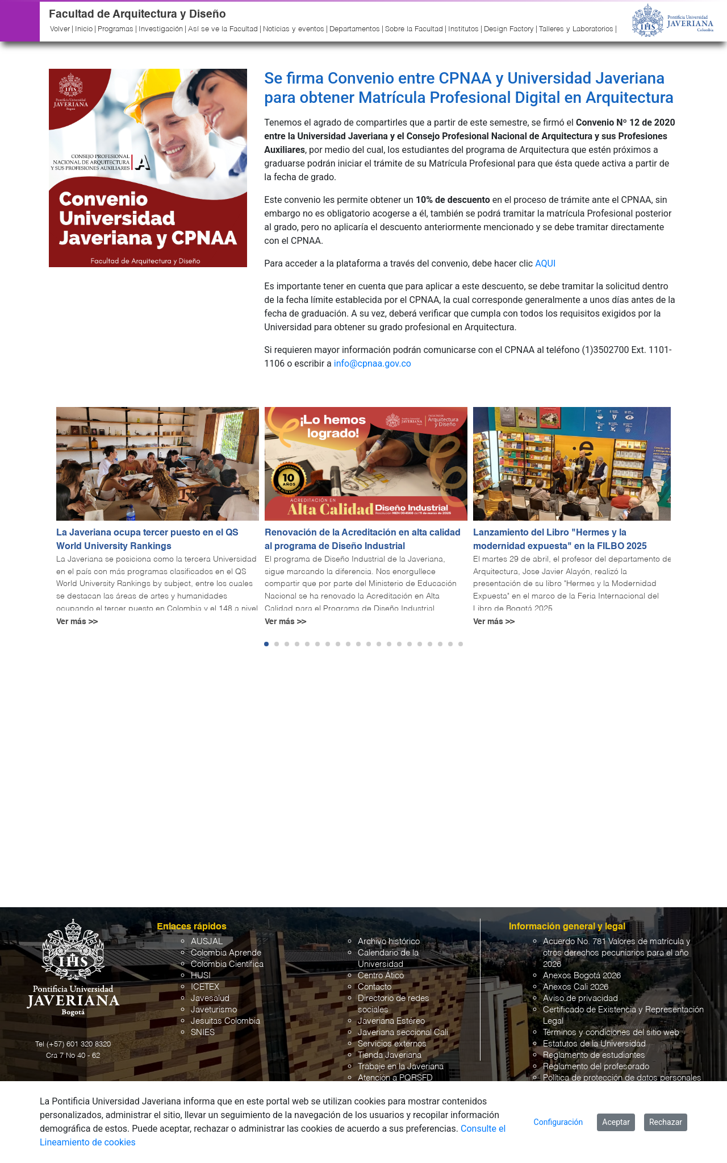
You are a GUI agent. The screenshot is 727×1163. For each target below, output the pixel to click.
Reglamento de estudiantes (594, 1055)
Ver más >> (77, 622)
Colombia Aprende (226, 953)
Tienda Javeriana (389, 1055)
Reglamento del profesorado (596, 1066)
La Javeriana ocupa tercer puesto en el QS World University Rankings (147, 540)
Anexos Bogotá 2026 (582, 975)
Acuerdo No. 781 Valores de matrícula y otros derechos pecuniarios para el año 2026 (617, 953)
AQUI (545, 263)
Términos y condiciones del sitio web (611, 1032)
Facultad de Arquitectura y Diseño (137, 14)
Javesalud (210, 998)
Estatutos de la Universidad (594, 1044)
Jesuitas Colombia (225, 1021)
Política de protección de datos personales (622, 1078)
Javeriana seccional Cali (403, 1032)
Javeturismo (214, 1010)
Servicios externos (392, 1044)
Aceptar (616, 1122)
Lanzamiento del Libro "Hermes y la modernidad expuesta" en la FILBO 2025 (560, 540)
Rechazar (665, 1122)
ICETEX (205, 987)
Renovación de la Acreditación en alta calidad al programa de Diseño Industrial (363, 540)
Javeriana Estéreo (391, 1021)
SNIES (203, 1032)
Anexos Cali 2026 (575, 987)
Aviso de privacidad (580, 998)
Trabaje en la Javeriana (401, 1066)
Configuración (558, 1122)
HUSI (201, 975)
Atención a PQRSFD (395, 1078)
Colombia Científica (227, 964)
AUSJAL (207, 941)
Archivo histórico (389, 941)
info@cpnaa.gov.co (372, 363)
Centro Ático (381, 975)
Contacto (374, 987)
